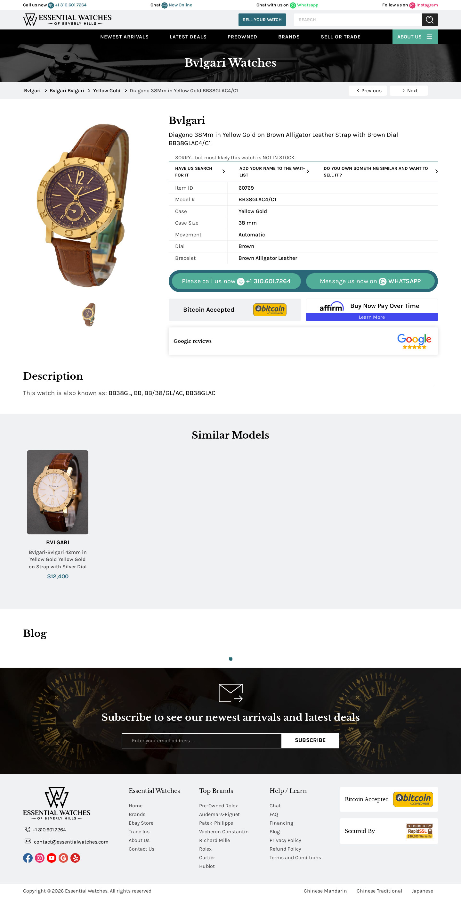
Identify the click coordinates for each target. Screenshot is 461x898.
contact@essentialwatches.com (67, 841)
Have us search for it (200, 172)
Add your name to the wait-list (274, 172)
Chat (275, 806)
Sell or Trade (341, 37)
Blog (275, 831)
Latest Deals (188, 37)
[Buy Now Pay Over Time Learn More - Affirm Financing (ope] (372, 310)
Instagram (423, 5)
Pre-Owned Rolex (218, 806)
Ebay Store (141, 823)
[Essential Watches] (67, 19)
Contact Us (141, 849)
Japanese (422, 891)
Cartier (207, 857)
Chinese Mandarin (325, 891)
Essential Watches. (87, 891)
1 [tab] (230, 659)
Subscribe (310, 740)
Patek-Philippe (216, 823)
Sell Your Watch (262, 19)
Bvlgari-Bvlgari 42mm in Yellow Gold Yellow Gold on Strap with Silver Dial (58, 559)
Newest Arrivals (124, 37)
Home (135, 806)
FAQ (274, 814)
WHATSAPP (370, 281)
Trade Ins (139, 831)
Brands (289, 37)
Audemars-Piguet (219, 814)
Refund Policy (285, 849)
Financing (281, 823)
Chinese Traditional (379, 891)
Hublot (207, 866)
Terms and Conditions (295, 857)
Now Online (176, 5)
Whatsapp (304, 5)
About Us (415, 35)
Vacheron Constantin (224, 831)
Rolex (205, 849)
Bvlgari (57, 542)
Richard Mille (214, 840)
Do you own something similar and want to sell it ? (381, 172)
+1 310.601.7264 (67, 5)
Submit (430, 19)
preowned (242, 37)
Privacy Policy (285, 840)
